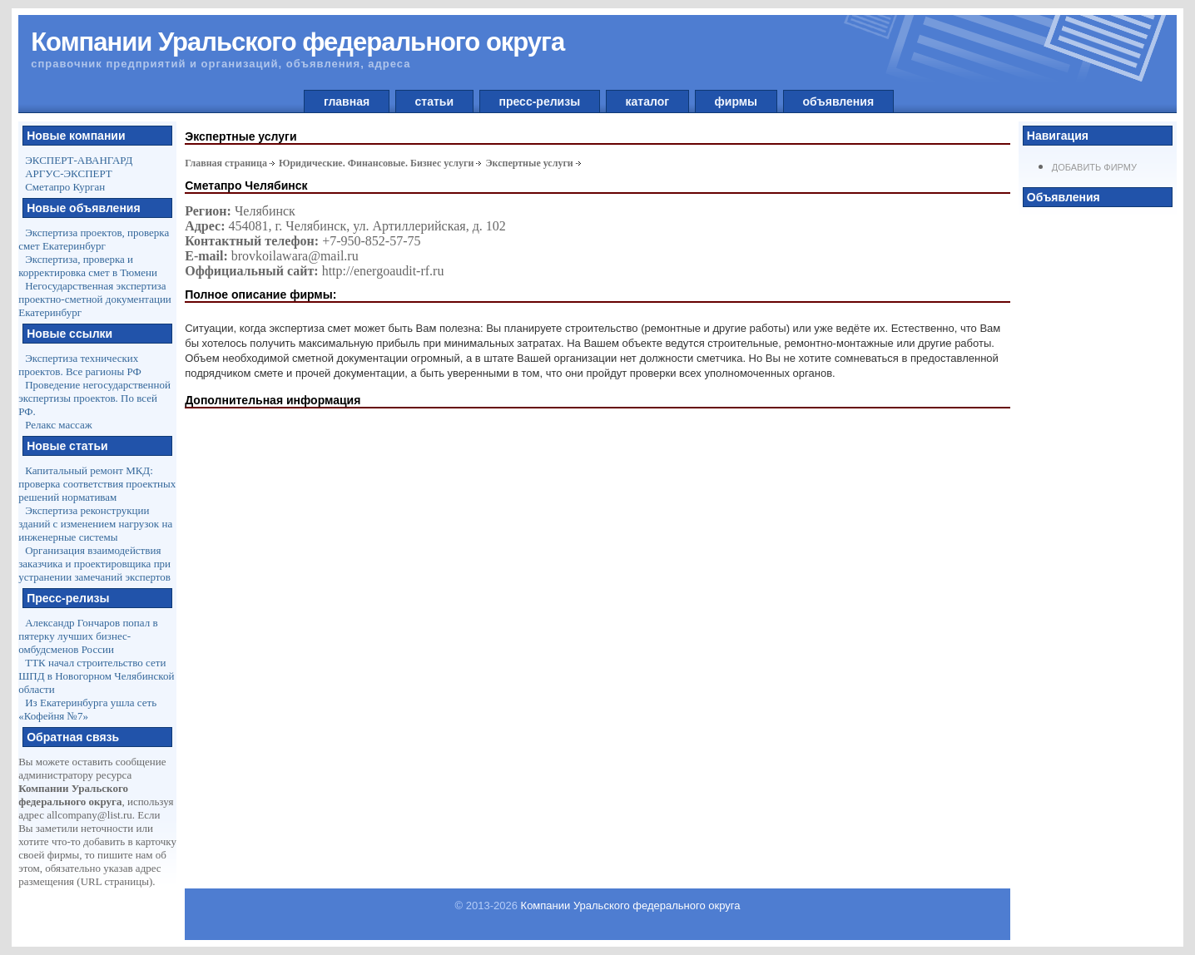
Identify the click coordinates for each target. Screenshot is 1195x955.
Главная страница (226, 163)
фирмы (736, 101)
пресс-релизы (540, 101)
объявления (838, 101)
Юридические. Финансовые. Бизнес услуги (376, 163)
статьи (434, 101)
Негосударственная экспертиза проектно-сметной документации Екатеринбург (94, 299)
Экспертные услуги (529, 163)
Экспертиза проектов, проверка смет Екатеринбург (93, 239)
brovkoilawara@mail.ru (295, 256)
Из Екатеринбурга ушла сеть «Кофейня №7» (87, 709)
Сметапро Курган (65, 187)
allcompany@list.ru (89, 815)
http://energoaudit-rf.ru (383, 271)
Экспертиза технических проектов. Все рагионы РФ (79, 365)
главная (346, 101)
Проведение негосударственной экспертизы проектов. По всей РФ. (94, 398)
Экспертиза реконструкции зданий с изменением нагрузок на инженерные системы (95, 523)
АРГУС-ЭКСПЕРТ (68, 173)
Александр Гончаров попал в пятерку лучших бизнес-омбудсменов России (87, 636)
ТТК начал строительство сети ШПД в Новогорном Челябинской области (96, 675)
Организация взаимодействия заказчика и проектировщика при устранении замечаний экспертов (94, 563)
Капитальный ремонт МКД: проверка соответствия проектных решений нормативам (97, 483)
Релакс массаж (58, 424)
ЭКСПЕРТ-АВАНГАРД (78, 160)
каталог (647, 101)
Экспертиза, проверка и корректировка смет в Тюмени (87, 266)
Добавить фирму (1094, 167)
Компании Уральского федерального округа (631, 905)
